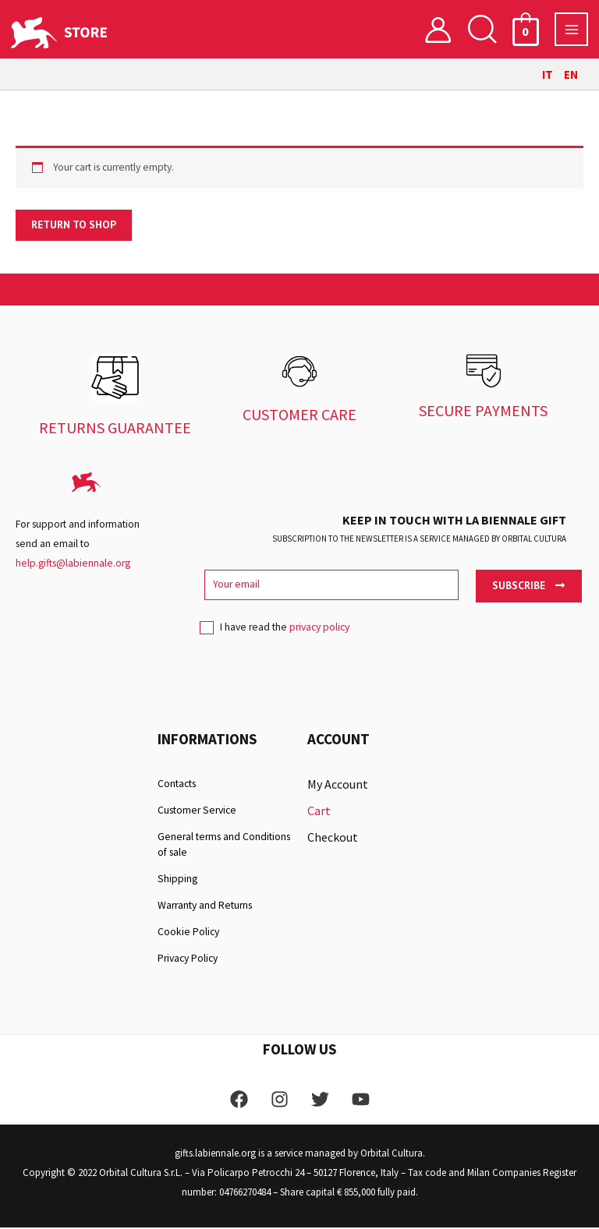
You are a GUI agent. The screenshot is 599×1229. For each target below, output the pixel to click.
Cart (319, 812)
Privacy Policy (188, 959)
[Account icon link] (438, 30)
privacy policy (319, 629)
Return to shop (73, 226)
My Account (337, 785)
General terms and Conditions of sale (224, 846)
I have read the (274, 634)
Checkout (332, 838)
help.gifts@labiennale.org (73, 564)
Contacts (177, 785)
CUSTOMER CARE (299, 416)
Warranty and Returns (205, 906)
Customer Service (197, 811)
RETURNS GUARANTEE (115, 429)
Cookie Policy (188, 933)
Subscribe (528, 587)
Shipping (177, 880)
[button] (482, 30)
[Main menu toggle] (571, 30)
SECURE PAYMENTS (483, 412)
